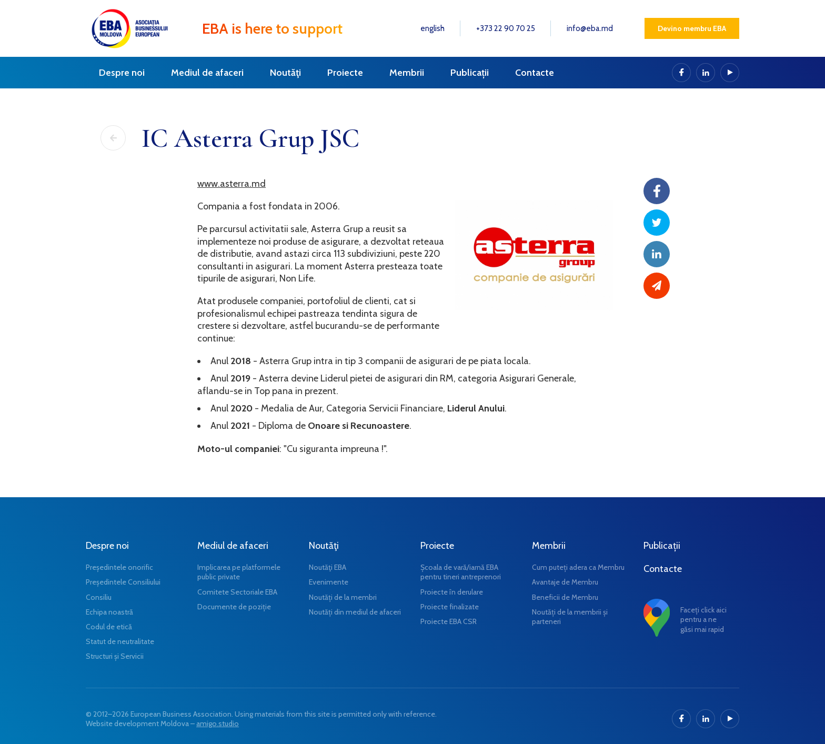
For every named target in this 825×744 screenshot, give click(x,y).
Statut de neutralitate (120, 641)
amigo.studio (217, 723)
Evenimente (328, 582)
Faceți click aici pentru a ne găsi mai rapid (703, 619)
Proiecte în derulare (451, 592)
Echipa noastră (109, 612)
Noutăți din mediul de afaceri (355, 612)
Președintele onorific (119, 567)
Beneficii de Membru (565, 597)
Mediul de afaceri (207, 72)
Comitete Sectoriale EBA (237, 592)
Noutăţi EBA (327, 567)
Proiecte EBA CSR (448, 621)
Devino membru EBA (692, 28)
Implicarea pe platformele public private (238, 571)
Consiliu (99, 597)
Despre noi (122, 72)
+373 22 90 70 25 (505, 28)
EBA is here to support (272, 28)
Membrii (406, 72)
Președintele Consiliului (123, 582)
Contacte (534, 72)
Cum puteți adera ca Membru (578, 567)
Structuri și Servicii (115, 656)
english (432, 28)
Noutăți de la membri (343, 597)
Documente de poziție (234, 606)
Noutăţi (285, 72)
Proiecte (345, 72)
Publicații (469, 72)
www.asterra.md (231, 183)
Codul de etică (109, 626)
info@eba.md (590, 28)
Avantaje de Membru (565, 582)
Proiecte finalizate (449, 606)
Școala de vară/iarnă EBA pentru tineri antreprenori (460, 571)
